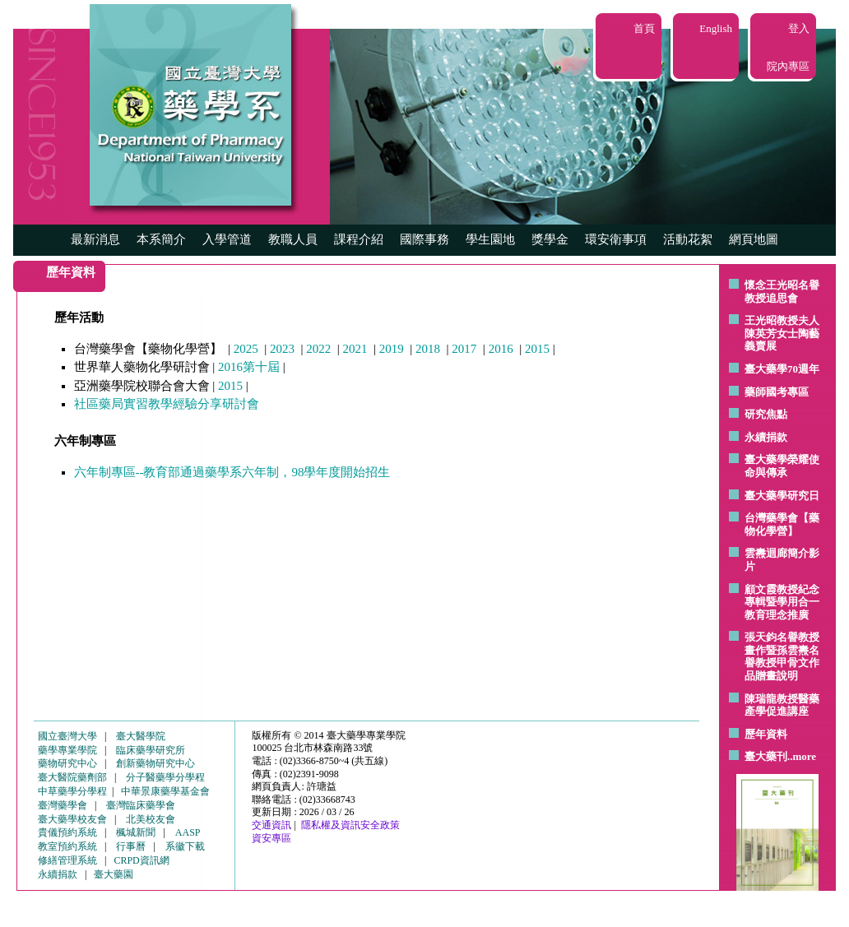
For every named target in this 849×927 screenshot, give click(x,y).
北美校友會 (150, 819)
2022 (318, 348)
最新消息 (95, 239)
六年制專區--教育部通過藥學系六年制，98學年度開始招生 (232, 472)
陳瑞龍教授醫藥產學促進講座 (782, 705)
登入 (799, 28)
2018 (427, 348)
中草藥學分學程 (72, 791)
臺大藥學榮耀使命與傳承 (782, 466)
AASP (188, 832)
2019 (391, 348)
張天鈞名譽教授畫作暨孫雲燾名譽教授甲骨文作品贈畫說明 (782, 656)
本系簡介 (161, 239)
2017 (464, 348)
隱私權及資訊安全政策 (350, 825)
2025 (246, 348)
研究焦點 (766, 414)
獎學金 (549, 239)
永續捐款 (766, 437)
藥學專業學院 (67, 750)
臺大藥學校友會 (72, 819)
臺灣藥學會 (62, 805)
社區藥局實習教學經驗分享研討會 (166, 403)
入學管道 (227, 239)
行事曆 (131, 846)
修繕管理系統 (67, 860)
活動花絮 (687, 239)
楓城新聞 (135, 832)
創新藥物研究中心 (155, 763)
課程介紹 (358, 239)
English (715, 28)
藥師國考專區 (777, 392)
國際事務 (424, 239)
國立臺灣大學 (67, 736)
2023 (282, 348)
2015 (537, 348)
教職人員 (293, 239)
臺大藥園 (113, 874)
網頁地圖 (753, 239)
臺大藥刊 (766, 756)
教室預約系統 (67, 846)
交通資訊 (271, 825)
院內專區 (788, 66)
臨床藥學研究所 (150, 750)
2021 (355, 348)
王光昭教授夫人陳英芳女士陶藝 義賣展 (782, 333)
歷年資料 (766, 734)
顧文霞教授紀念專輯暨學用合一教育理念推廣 (782, 602)
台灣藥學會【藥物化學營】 (782, 524)
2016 (501, 348)
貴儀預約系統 (67, 832)
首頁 (644, 28)
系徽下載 (185, 846)
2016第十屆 (249, 366)
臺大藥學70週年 (782, 369)
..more (801, 756)
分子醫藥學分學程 (165, 777)
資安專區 (271, 838)
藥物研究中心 (67, 763)
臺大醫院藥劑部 (72, 777)
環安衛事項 (616, 239)
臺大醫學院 (140, 736)
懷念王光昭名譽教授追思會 (782, 291)
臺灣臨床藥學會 (140, 805)
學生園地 (490, 239)
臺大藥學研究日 (782, 495)
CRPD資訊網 (141, 860)
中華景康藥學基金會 (165, 791)
